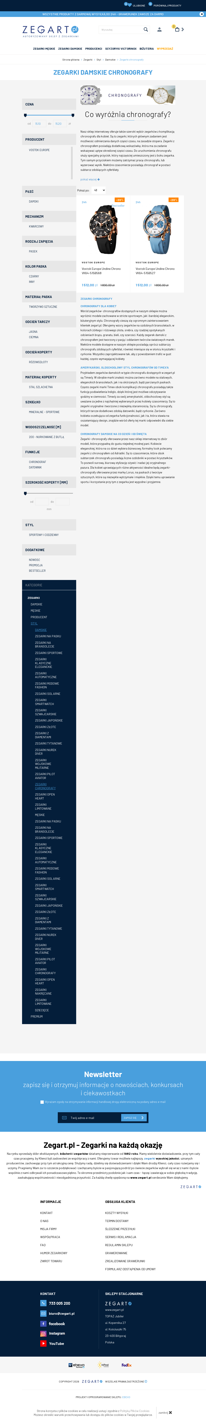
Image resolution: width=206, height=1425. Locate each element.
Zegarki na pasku (48, 636)
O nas (44, 1220)
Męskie (35, 610)
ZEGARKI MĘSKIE (44, 48)
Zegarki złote (45, 727)
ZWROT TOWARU (51, 1261)
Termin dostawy (117, 1220)
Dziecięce (42, 1010)
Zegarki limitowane (43, 806)
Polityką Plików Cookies (135, 1411)
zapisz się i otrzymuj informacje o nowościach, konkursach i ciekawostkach (103, 1089)
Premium (37, 1016)
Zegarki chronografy (45, 786)
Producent (39, 617)
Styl (34, 623)
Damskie (36, 604)
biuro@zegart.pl (61, 1313)
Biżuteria (146, 48)
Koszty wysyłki (116, 1212)
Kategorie (33, 585)
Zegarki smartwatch (44, 702)
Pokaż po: (83, 190)
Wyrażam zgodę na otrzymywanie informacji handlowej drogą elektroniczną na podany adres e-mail (105, 1102)
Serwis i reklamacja (120, 1237)
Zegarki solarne (47, 693)
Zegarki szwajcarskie (45, 712)
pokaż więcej (90, 179)
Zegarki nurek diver (45, 752)
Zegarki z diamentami (43, 735)
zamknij (165, 1412)
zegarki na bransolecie (44, 829)
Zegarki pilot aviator (45, 776)
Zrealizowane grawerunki (125, 1261)
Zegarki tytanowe (48, 743)
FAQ (43, 1245)
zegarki (149, 1158)
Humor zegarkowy (53, 1253)
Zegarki (33, 598)
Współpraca (50, 1237)
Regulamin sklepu (119, 1245)
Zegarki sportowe (49, 653)
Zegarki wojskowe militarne (43, 763)
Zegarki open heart (45, 796)
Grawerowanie (116, 1253)
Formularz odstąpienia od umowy (130, 1269)
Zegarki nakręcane (43, 991)
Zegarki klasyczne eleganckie (43, 663)
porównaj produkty (164, 4)
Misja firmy (48, 1229)
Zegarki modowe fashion (47, 685)
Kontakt (46, 1212)
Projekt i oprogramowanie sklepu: (103, 1397)
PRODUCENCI (94, 48)
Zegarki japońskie (49, 720)
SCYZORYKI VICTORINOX (121, 48)
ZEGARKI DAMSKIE (70, 48)
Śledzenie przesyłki (120, 1229)
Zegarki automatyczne (46, 675)
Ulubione (134, 4)
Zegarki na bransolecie (44, 644)
